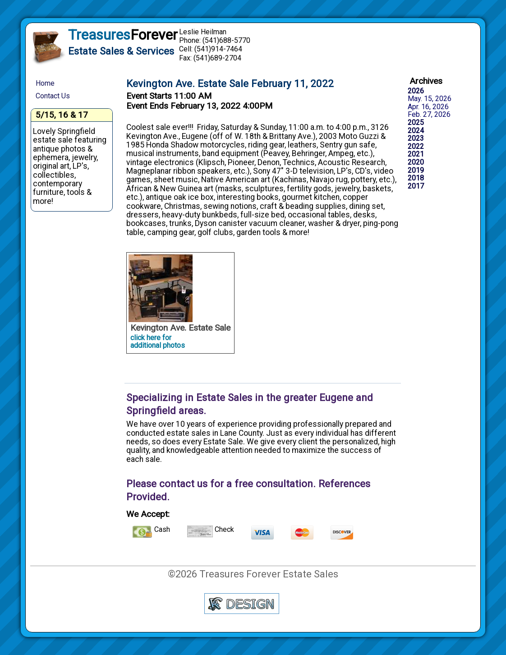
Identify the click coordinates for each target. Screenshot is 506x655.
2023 (416, 138)
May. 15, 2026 (429, 99)
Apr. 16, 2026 (428, 107)
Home (45, 83)
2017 (416, 186)
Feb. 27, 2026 (429, 115)
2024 (416, 131)
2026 (416, 91)
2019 (416, 170)
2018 (416, 178)
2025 (416, 123)
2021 (416, 154)
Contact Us (53, 96)
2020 (416, 162)
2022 (416, 147)
